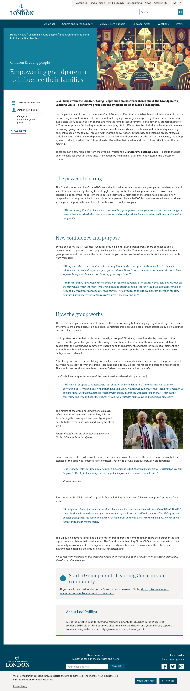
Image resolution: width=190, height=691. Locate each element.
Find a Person (97, 2)
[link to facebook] (164, 666)
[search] (180, 12)
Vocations (163, 23)
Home (13, 34)
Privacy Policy (20, 686)
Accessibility (160, 2)
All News (20, 130)
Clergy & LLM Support (112, 23)
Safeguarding (134, 2)
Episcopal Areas (141, 23)
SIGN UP (116, 666)
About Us (49, 23)
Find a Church (116, 2)
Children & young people (42, 34)
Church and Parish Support (77, 23)
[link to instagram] (181, 666)
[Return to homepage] (22, 9)
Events (179, 23)
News (148, 2)
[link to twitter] (173, 666)
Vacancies (81, 2)
